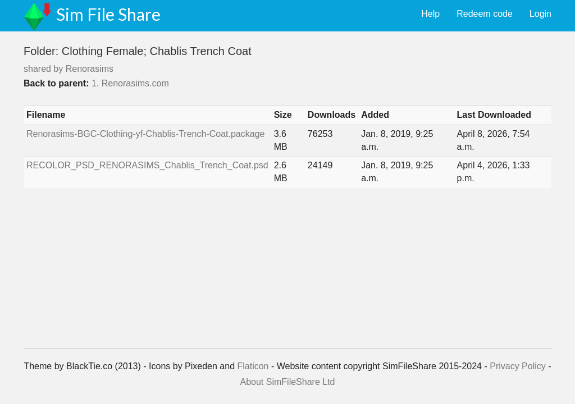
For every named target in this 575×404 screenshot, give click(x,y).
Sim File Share (108, 14)
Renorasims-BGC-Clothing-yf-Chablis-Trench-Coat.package (145, 134)
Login (540, 14)
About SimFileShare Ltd (287, 382)
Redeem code (485, 14)
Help (430, 14)
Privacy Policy (518, 366)
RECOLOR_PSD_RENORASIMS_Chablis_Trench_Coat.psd (147, 165)
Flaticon (252, 366)
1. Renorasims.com (130, 83)
